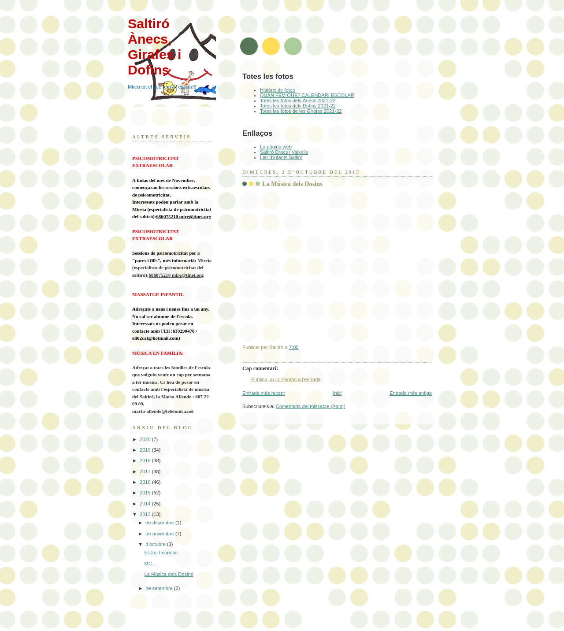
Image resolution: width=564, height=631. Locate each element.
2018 (146, 460)
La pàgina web (276, 146)
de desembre (160, 522)
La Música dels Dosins (169, 574)
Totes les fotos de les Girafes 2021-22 (300, 111)
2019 (146, 450)
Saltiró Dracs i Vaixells (284, 152)
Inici (337, 393)
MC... (150, 563)
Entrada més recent (263, 393)
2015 (146, 492)
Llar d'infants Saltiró (281, 157)
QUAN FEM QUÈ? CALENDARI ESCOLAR (307, 95)
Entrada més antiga (411, 393)
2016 (146, 482)
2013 (146, 514)
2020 (146, 439)
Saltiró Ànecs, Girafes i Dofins (155, 46)
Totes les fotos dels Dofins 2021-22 (298, 105)
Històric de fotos (277, 90)
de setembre (159, 588)
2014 (146, 503)
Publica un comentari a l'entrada (285, 379)
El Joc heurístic (161, 552)
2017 (146, 471)
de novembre (160, 533)
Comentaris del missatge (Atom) (310, 406)
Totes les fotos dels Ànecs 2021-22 (297, 100)
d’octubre (156, 544)
